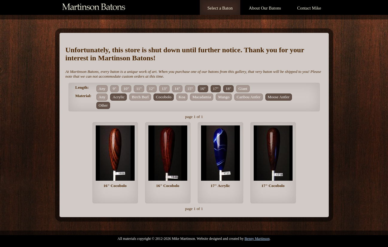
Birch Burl (140, 97)
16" (203, 88)
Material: (83, 95)
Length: (82, 87)
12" (152, 88)
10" (126, 88)
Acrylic (118, 97)
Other (103, 105)
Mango (223, 97)
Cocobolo (163, 97)
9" (114, 88)
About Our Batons (265, 8)
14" (177, 88)
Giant (242, 88)
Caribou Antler (249, 97)
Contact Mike (309, 8)
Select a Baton (220, 8)
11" (138, 88)
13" (164, 88)
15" (190, 88)
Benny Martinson (257, 239)
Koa (182, 97)
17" (216, 88)
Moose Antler (279, 97)
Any (102, 88)
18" (228, 88)
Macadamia (201, 97)
